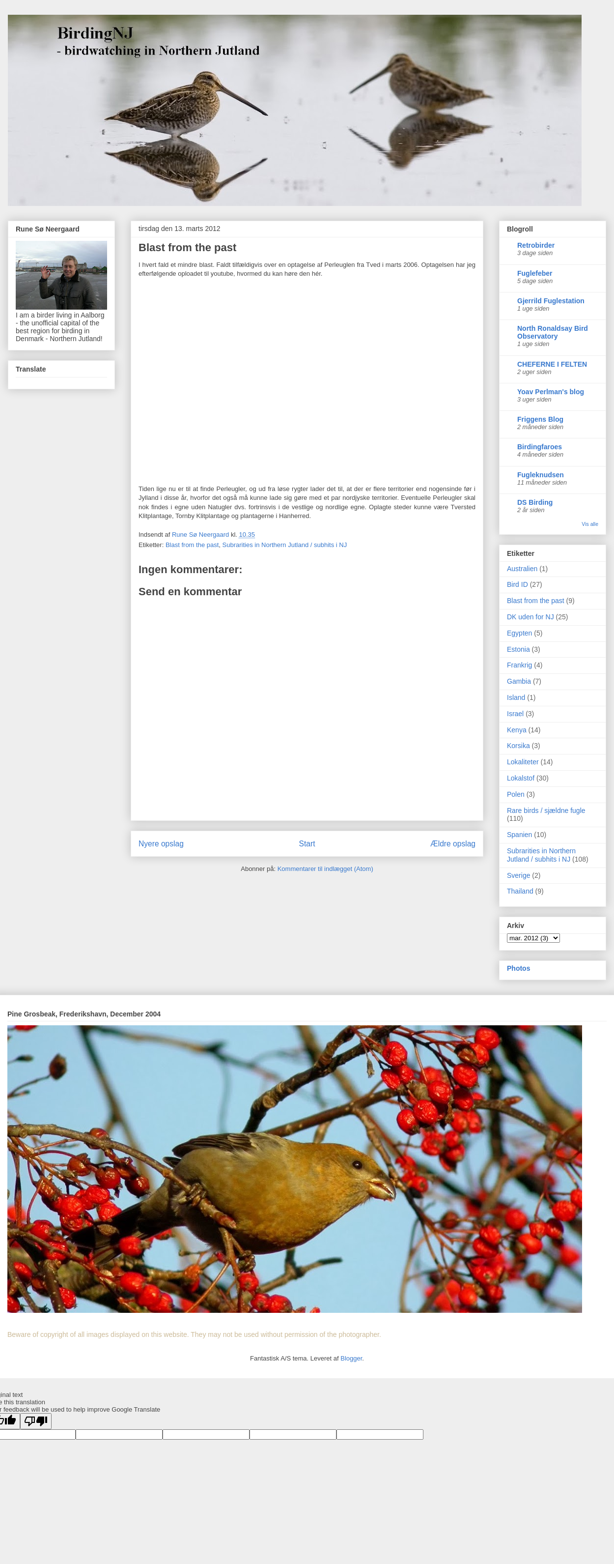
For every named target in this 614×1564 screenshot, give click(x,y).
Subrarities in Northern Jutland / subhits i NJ (285, 545)
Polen (516, 794)
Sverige (518, 875)
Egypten (519, 633)
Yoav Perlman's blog (550, 392)
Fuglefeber (535, 273)
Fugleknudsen (540, 475)
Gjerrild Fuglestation (551, 301)
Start (307, 844)
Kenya (517, 730)
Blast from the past (192, 545)
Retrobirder (536, 245)
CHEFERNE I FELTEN (552, 364)
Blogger (351, 1358)
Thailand (520, 891)
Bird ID (517, 584)
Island (516, 697)
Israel (515, 714)
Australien (522, 569)
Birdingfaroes (539, 447)
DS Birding (535, 502)
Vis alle (590, 524)
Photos (518, 968)
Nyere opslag (161, 844)
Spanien (519, 835)
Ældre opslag (452, 844)
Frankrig (519, 665)
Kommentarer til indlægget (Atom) (325, 868)
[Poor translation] (36, 1421)
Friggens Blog (540, 419)
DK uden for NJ (530, 617)
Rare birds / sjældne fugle (546, 810)
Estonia (518, 649)
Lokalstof (520, 778)
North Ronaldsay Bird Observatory (552, 332)
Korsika (518, 746)
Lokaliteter (523, 762)
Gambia (519, 681)
